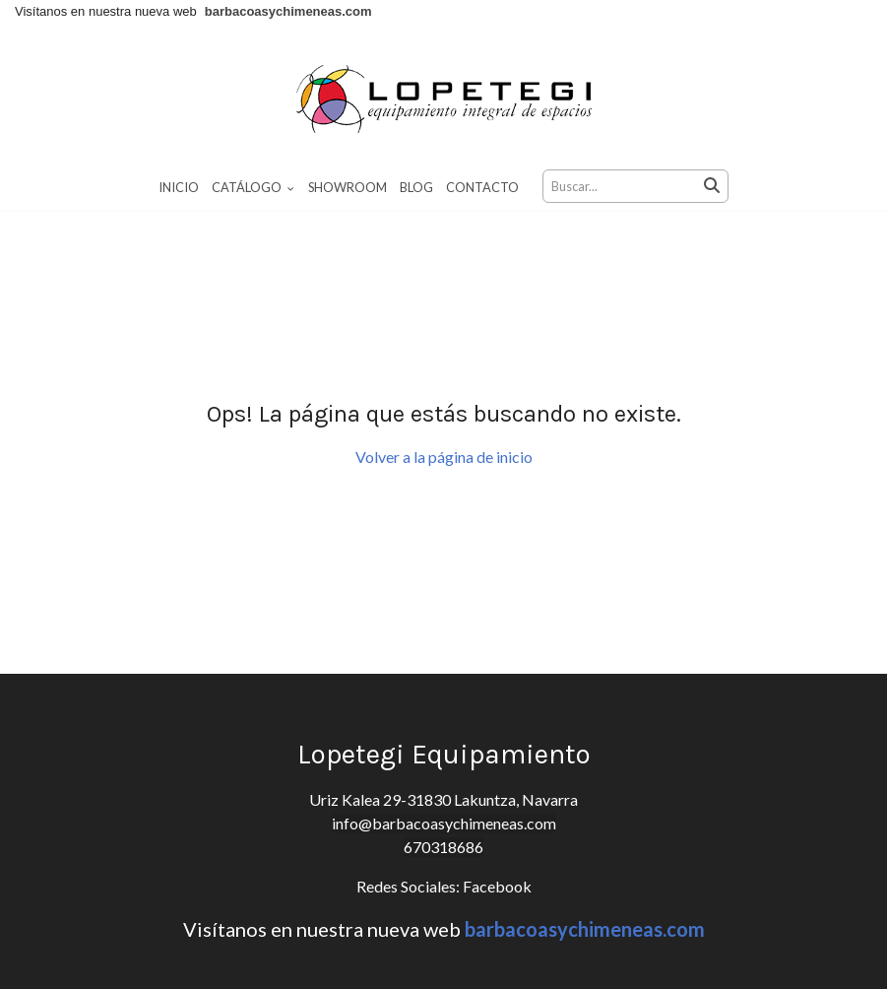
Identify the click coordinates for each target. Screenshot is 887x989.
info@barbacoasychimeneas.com (444, 823)
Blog (416, 187)
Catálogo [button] (253, 187)
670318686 (443, 846)
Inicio (178, 187)
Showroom (347, 187)
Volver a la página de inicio (444, 456)
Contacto (482, 187)
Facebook (496, 886)
